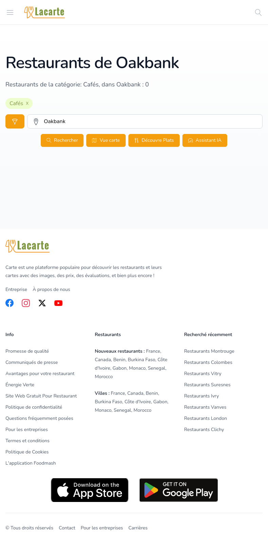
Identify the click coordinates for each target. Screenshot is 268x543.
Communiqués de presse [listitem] (31, 362)
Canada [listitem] (103, 359)
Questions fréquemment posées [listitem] (39, 418)
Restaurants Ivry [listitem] (201, 396)
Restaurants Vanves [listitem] (205, 407)
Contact (67, 528)
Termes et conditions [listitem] (27, 441)
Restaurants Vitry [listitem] (202, 373)
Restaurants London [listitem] (205, 418)
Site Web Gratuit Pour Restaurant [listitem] (41, 396)
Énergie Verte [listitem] (19, 385)
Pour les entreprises (102, 528)
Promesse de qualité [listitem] (27, 351)
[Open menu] (10, 12)
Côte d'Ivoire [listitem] (137, 402)
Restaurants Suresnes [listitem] (207, 385)
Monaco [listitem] (137, 368)
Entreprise (16, 289)
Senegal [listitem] (156, 368)
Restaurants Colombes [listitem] (208, 362)
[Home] (44, 12)
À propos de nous (51, 289)
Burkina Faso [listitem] (141, 359)
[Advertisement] (134, 203)
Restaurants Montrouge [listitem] (209, 351)
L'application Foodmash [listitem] (30, 463)
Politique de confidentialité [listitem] (33, 407)
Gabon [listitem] (119, 368)
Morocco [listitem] (104, 376)
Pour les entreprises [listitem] (26, 429)
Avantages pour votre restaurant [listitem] (39, 373)
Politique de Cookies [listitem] (27, 452)
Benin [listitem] (119, 359)
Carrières (137, 528)
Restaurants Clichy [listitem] (204, 429)
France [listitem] (153, 351)
